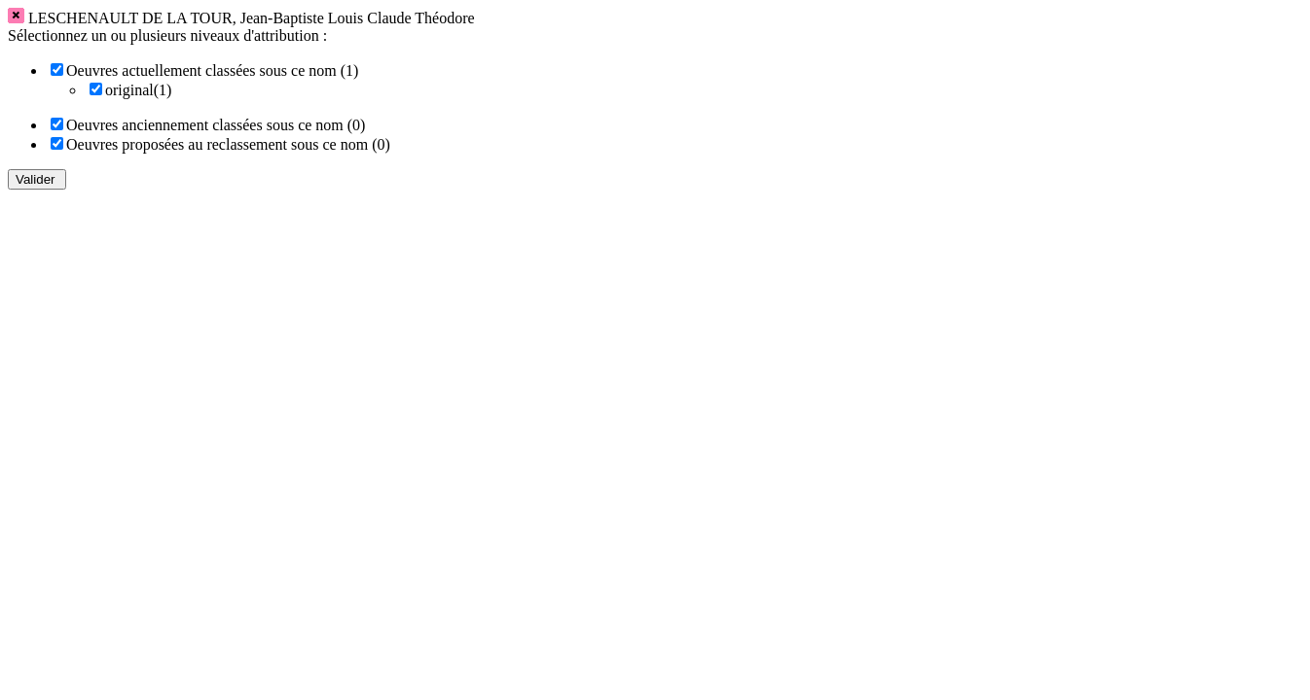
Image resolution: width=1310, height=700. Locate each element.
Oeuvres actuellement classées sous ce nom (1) (212, 70)
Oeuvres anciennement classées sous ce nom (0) (215, 125)
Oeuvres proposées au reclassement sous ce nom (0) (228, 144)
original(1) (138, 90)
